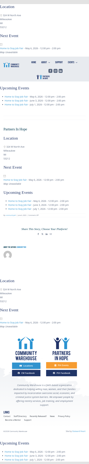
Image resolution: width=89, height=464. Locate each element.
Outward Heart (79, 431)
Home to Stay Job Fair (11, 48)
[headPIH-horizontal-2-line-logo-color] (43, 75)
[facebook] (50, 71)
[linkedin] (61, 71)
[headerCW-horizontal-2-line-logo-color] (11, 63)
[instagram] (55, 71)
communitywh (11, 215)
